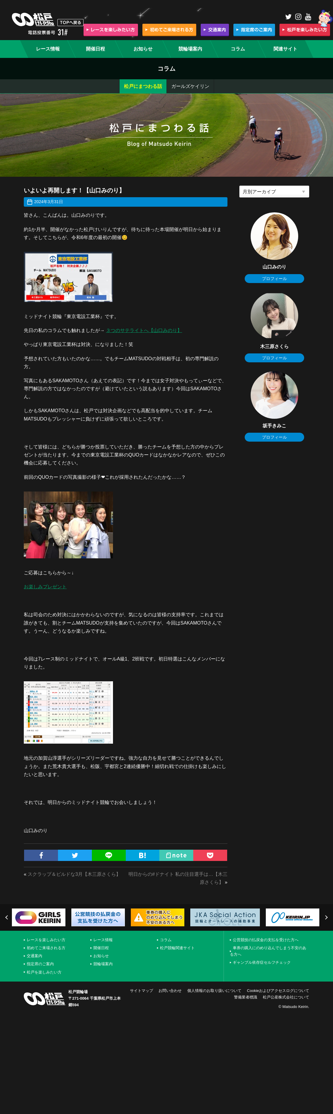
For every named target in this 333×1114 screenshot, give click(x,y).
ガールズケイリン (190, 86)
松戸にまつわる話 (143, 86)
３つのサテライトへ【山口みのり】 (144, 330)
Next (325, 917)
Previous (7, 917)
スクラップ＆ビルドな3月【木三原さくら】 (74, 874)
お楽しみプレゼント (45, 586)
